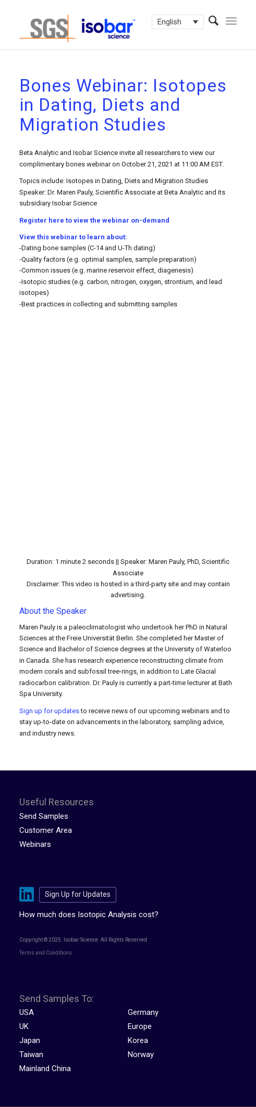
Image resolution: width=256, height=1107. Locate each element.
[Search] (208, 21)
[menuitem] (208, 21)
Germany (143, 1012)
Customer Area (45, 830)
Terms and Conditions (45, 953)
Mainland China (45, 1068)
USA (26, 1012)
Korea (138, 1040)
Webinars (35, 844)
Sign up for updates (49, 711)
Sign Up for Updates (78, 894)
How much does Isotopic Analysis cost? (89, 914)
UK (24, 1026)
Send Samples (43, 816)
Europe (140, 1026)
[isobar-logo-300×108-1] (106, 28)
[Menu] (231, 20)
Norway (141, 1054)
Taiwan (31, 1054)
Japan (29, 1040)
